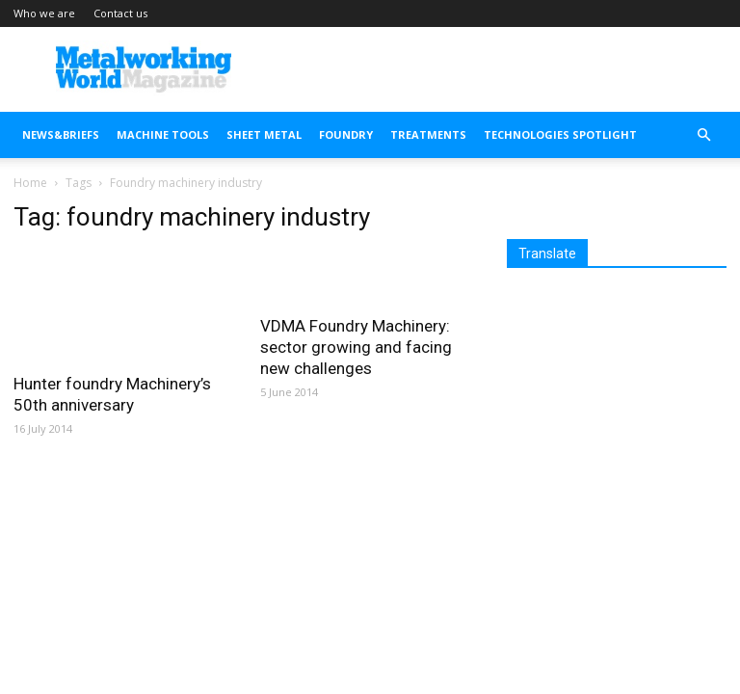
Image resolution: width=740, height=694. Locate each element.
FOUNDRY (346, 134)
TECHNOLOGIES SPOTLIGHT (560, 134)
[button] (703, 135)
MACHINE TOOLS (163, 134)
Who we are (44, 13)
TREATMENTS (428, 134)
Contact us (120, 13)
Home (30, 182)
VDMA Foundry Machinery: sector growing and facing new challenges (356, 347)
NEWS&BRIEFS (60, 134)
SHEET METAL (264, 134)
